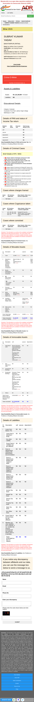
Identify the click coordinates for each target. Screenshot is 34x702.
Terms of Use (17, 686)
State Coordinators (17, 680)
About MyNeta (17, 674)
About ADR (17, 677)
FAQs (17, 689)
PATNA (18, 21)
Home (3, 12)
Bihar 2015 (11, 21)
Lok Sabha (10, 12)
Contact (17, 683)
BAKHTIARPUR (26, 21)
